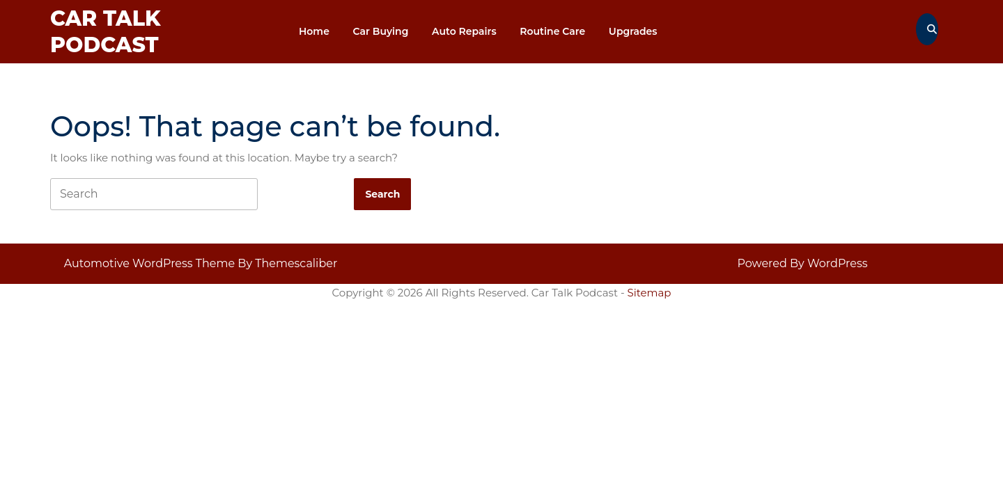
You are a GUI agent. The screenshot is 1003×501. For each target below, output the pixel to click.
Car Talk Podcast (105, 32)
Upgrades (633, 31)
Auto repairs (464, 31)
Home (314, 31)
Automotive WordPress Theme (149, 263)
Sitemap (649, 292)
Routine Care (552, 31)
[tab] (382, 194)
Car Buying (381, 31)
